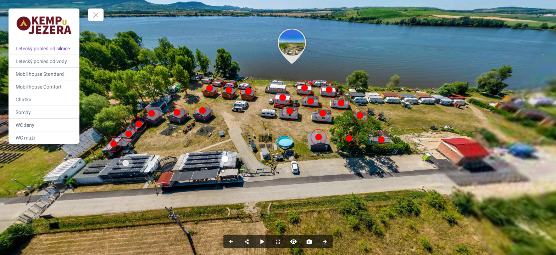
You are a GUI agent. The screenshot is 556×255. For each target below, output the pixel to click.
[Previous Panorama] (231, 241)
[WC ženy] (44, 125)
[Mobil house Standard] (44, 74)
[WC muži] (44, 137)
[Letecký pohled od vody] (44, 61)
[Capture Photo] (309, 241)
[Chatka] (44, 99)
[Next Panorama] (325, 241)
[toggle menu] (96, 14)
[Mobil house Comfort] (44, 86)
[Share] (247, 241)
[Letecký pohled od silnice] (44, 48)
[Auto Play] (262, 241)
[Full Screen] (278, 241)
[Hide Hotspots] (293, 241)
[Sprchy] (44, 112)
